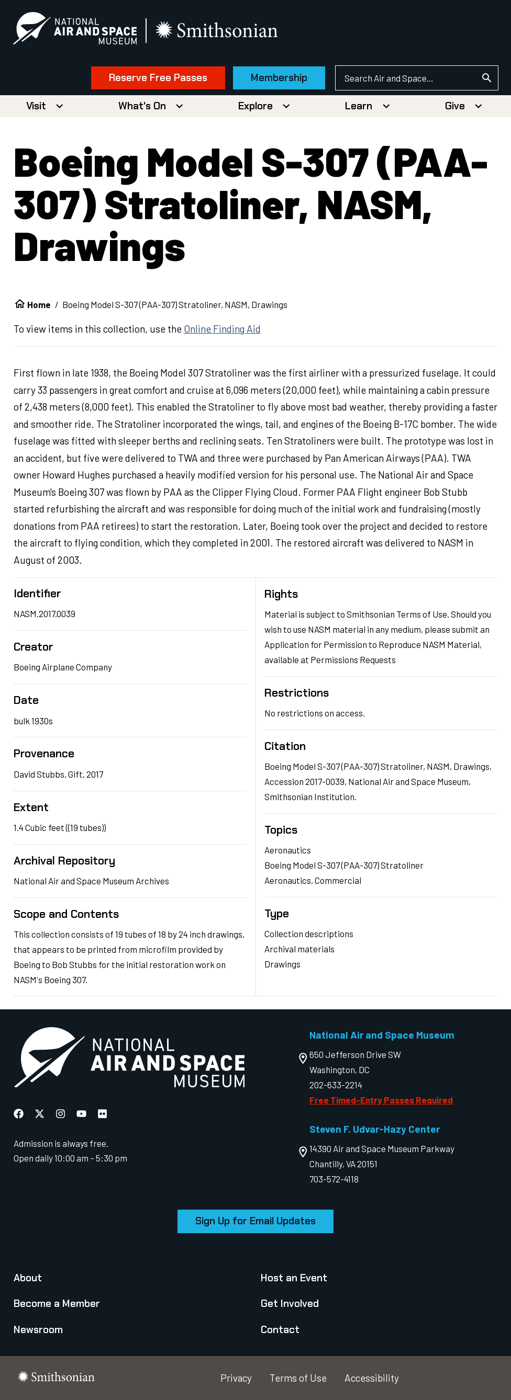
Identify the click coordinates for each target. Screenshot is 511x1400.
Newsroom (38, 1329)
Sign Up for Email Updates (255, 1220)
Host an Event (294, 1277)
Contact (280, 1329)
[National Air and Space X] (41, 1114)
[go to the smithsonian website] (219, 30)
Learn (358, 105)
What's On (142, 105)
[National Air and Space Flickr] (102, 1114)
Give (455, 105)
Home (39, 304)
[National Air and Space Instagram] (61, 1114)
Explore (255, 105)
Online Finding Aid (222, 329)
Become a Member (57, 1303)
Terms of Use (298, 1378)
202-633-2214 (335, 1084)
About (28, 1277)
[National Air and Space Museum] (76, 30)
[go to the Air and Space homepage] (129, 1059)
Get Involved (290, 1303)
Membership (278, 77)
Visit (36, 105)
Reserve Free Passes (157, 77)
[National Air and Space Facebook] (20, 1114)
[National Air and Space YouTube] (82, 1114)
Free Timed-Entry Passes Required (381, 1100)
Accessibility (372, 1378)
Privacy (236, 1378)
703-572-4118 (334, 1179)
